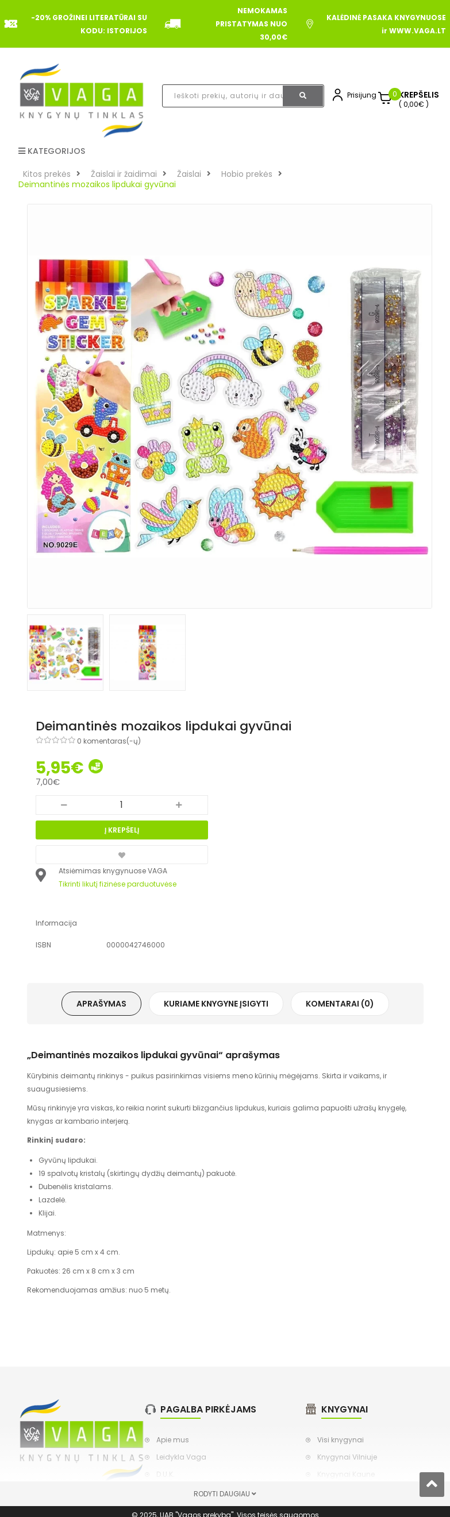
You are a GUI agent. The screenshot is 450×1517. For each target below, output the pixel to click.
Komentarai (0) (340, 1003)
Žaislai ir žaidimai (124, 174)
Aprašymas (101, 1003)
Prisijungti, (364, 95)
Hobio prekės (246, 174)
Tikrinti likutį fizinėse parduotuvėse (117, 884)
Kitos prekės (47, 174)
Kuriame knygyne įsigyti (216, 1003)
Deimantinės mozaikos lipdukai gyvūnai (97, 184)
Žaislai (189, 174)
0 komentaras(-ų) (109, 741)
